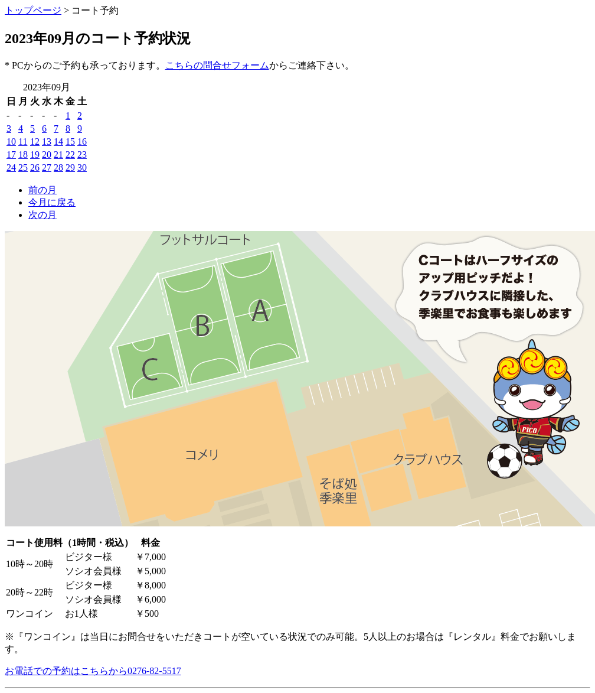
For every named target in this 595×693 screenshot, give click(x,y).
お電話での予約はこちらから (93, 671)
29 (70, 167)
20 (46, 154)
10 (11, 141)
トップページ (33, 10)
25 (23, 167)
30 (82, 167)
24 (11, 167)
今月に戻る (52, 202)
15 (70, 141)
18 (23, 154)
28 (58, 167)
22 (70, 154)
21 (58, 154)
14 (58, 141)
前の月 (42, 190)
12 (35, 141)
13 (46, 141)
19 (35, 154)
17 (11, 154)
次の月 (42, 215)
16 (82, 141)
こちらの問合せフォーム (217, 65)
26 (35, 167)
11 (22, 141)
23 (82, 154)
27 (46, 167)
